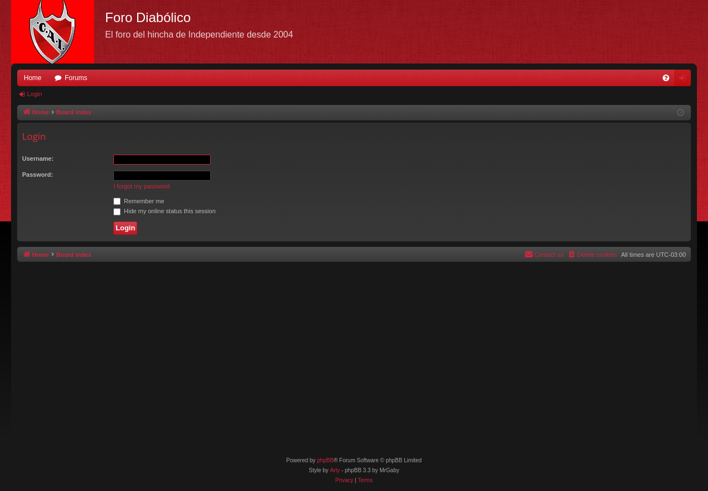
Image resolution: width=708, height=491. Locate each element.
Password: (37, 174)
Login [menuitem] (685, 80)
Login (34, 94)
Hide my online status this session (164, 211)
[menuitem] (666, 78)
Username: (38, 158)
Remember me (138, 201)
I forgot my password (141, 186)
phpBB (325, 460)
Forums (76, 78)
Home (32, 78)
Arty (335, 470)
